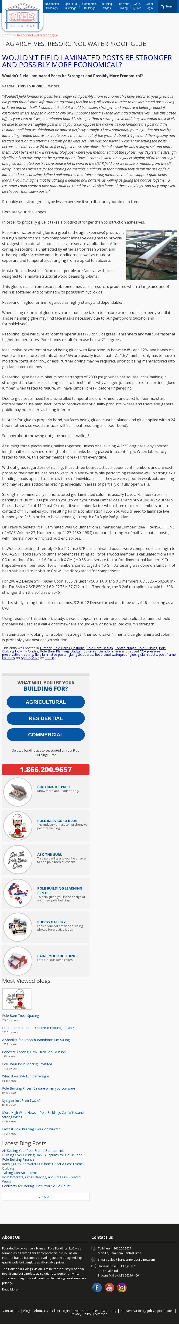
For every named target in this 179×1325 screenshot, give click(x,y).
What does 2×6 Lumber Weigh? (25, 1076)
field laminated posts (50, 654)
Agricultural (46, 702)
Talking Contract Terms (20, 1172)
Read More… (11, 1289)
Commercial (46, 735)
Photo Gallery (51, 922)
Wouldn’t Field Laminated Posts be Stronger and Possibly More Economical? (87, 61)
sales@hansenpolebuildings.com (131, 1259)
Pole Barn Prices (86, 1310)
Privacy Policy (81, 1314)
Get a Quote (137, 6)
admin (49, 658)
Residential (46, 718)
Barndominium (110, 651)
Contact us (11, 1310)
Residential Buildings (52, 6)
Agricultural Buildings (71, 6)
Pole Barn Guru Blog (57, 820)
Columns (90, 651)
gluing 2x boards (80, 654)
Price (54, 786)
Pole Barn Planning (54, 651)
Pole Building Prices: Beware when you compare (38, 1088)
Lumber (46, 648)
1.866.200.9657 (46, 769)
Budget (76, 651)
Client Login (149, 6)
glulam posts (147, 654)
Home (6, 35)
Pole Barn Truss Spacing (20, 1015)
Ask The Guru (49, 854)
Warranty (109, 1310)
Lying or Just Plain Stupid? (21, 1100)
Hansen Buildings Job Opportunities (146, 1310)
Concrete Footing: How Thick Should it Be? (34, 1052)
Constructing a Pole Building (136, 648)
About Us (41, 1310)
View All (46, 1196)
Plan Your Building (123, 6)
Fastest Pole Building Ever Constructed (31, 1129)
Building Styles (107, 6)
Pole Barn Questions (69, 648)
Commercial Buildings (89, 6)
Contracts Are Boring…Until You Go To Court (36, 1186)
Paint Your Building (57, 955)
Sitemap (101, 1314)
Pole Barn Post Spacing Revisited (27, 1064)
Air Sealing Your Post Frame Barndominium (35, 1150)
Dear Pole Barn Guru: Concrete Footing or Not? (38, 1027)
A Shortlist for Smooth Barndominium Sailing (36, 1040)
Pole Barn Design (99, 648)
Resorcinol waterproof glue (115, 654)
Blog (26, 1310)
